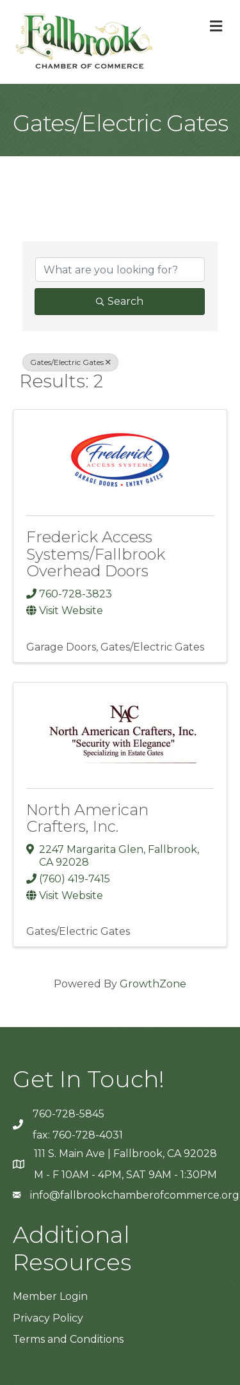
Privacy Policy (48, 1318)
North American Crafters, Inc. (87, 818)
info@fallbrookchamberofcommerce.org (134, 1195)
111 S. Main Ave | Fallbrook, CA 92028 (125, 1153)
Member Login (50, 1296)
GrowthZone (153, 984)
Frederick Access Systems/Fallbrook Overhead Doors (95, 554)
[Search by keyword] (120, 269)
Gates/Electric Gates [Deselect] (70, 362)
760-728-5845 (68, 1114)
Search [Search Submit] (119, 301)
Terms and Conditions (68, 1339)
